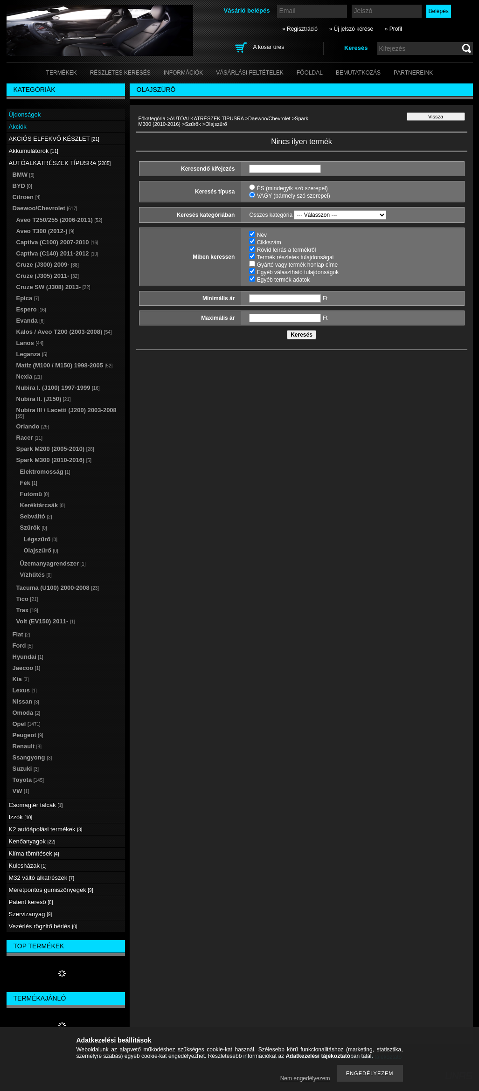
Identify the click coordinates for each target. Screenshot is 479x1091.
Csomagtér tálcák (36, 804)
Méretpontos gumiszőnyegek (51, 889)
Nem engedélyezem (305, 1078)
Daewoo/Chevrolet (269, 118)
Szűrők (193, 124)
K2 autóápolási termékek (46, 829)
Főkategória (152, 118)
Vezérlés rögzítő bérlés (43, 926)
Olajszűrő (41, 550)
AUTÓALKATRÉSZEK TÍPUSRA (207, 118)
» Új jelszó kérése (351, 29)
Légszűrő (41, 539)
